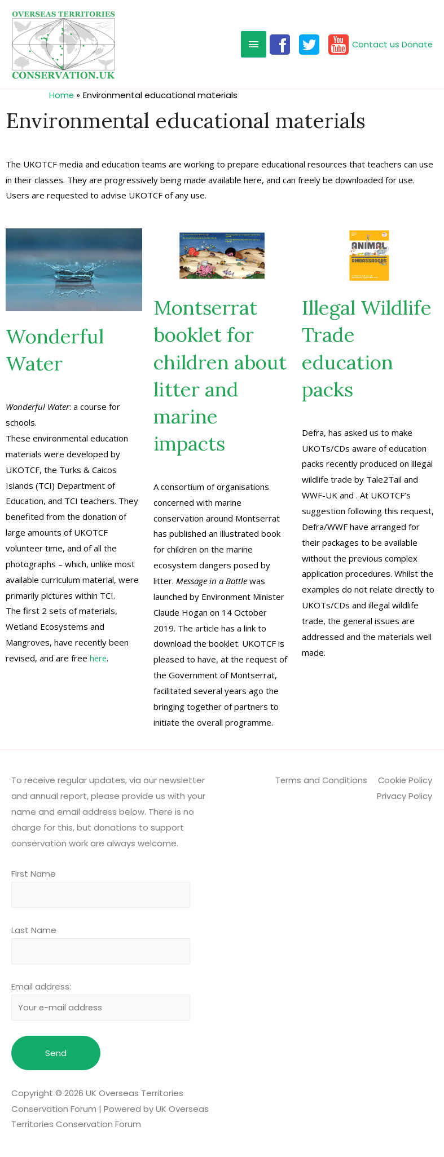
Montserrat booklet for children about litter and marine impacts (208, 375)
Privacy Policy (405, 796)
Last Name (33, 931)
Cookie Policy (405, 780)
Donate (417, 44)
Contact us (375, 44)
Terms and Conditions (320, 780)
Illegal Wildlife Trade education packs (351, 361)
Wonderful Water (58, 349)
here (99, 657)
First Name (33, 873)
